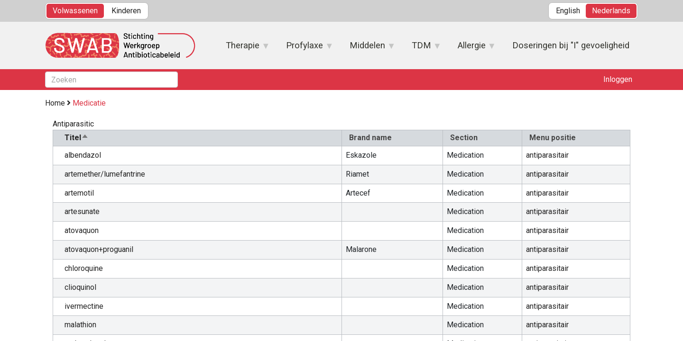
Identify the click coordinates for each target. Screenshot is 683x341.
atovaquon (82, 230)
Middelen (368, 48)
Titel (77, 137)
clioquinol (80, 287)
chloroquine (84, 268)
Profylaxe (304, 48)
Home (55, 103)
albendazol (83, 155)
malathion (80, 324)
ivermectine (84, 306)
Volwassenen (75, 10)
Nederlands (611, 10)
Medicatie (89, 103)
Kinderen (126, 10)
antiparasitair (547, 155)
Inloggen (617, 79)
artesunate (82, 211)
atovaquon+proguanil (99, 249)
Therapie (243, 48)
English (568, 10)
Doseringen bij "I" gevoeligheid (570, 45)
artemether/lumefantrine (105, 174)
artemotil (79, 192)
